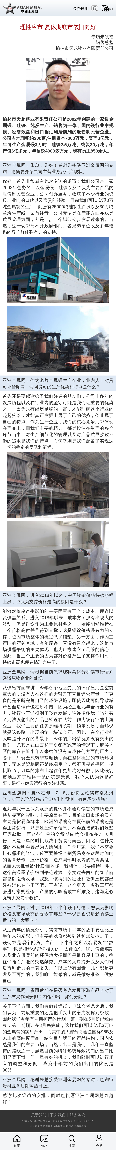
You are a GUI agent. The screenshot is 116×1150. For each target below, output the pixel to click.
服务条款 (77, 1115)
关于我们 (38, 1115)
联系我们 (58, 1115)
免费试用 (80, 8)
